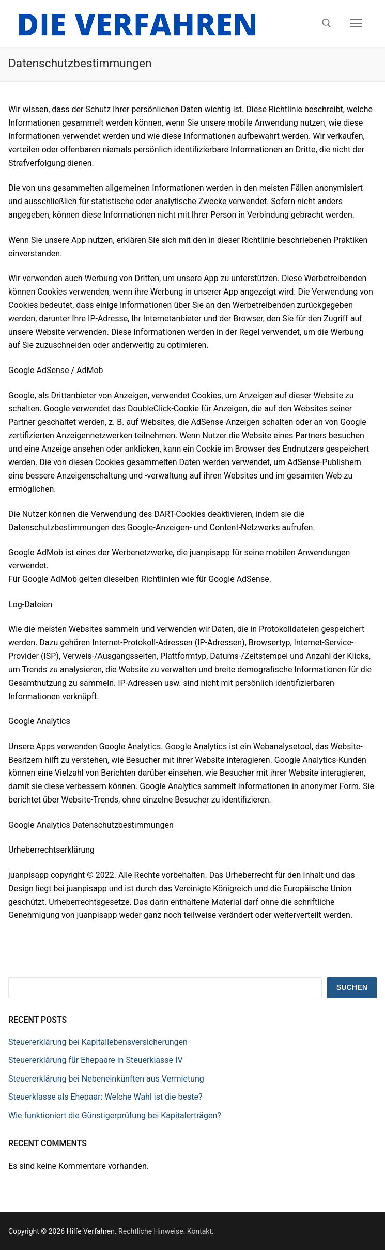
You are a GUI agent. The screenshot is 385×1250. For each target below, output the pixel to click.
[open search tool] (326, 23)
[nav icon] (356, 23)
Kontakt (199, 1231)
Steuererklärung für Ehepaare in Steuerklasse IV (95, 1060)
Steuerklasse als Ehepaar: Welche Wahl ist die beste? (105, 1097)
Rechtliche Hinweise (150, 1231)
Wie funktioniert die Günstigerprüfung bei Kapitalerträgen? (114, 1115)
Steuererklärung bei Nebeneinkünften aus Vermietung (106, 1079)
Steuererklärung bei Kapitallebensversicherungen (98, 1042)
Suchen (351, 987)
